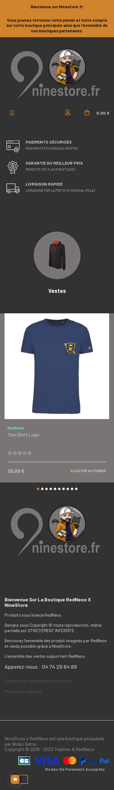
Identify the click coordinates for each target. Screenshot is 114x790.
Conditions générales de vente (38, 680)
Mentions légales (23, 691)
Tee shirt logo (24, 435)
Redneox (16, 427)
